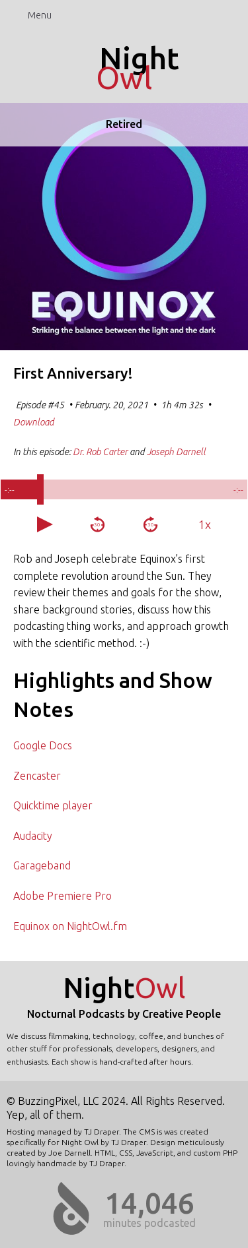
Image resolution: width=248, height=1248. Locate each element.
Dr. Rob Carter (100, 452)
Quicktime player (53, 805)
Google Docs (42, 745)
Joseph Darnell (176, 452)
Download (33, 422)
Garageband (42, 865)
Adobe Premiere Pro (62, 896)
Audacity (32, 836)
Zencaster (37, 776)
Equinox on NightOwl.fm (70, 926)
